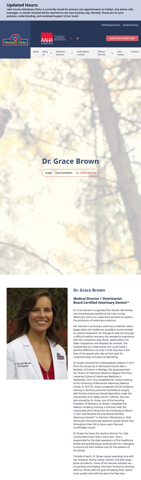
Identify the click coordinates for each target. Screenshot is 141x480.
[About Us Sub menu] (51, 53)
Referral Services (101, 53)
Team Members (63, 172)
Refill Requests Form (111, 24)
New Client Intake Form (122, 38)
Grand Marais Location (83, 53)
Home (35, 51)
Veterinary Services (60, 53)
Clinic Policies (120, 53)
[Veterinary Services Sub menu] (72, 53)
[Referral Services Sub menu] (112, 53)
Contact (134, 51)
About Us (45, 53)
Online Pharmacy (130, 24)
